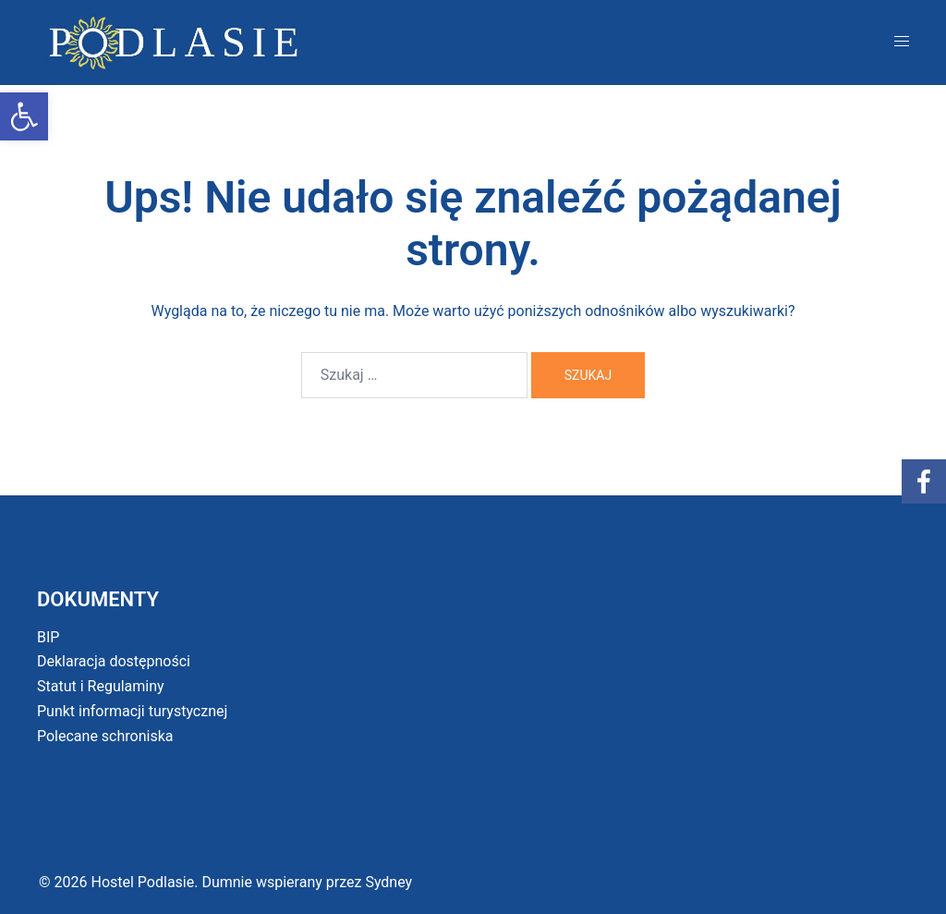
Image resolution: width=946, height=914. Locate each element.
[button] (24, 116)
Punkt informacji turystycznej (132, 711)
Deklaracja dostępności (113, 661)
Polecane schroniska (105, 736)
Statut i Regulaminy (100, 686)
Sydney (388, 882)
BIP (48, 637)
